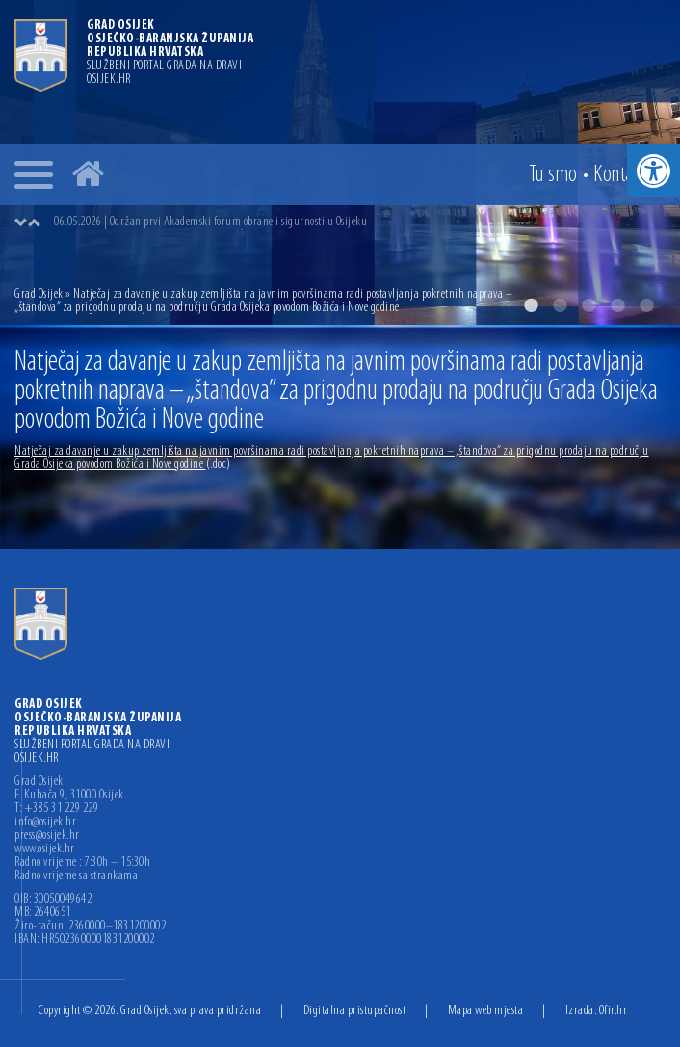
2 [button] (559, 305)
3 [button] (588, 305)
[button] (653, 170)
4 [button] (617, 305)
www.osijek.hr (44, 849)
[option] (359, 222)
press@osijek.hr (47, 836)
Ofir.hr (613, 1011)
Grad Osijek (39, 294)
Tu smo (553, 175)
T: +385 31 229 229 (56, 809)
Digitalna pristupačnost (354, 1011)
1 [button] (530, 305)
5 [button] (646, 305)
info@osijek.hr (45, 822)
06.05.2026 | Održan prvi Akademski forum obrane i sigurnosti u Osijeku (210, 222)
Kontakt (620, 175)
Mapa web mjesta (486, 1011)
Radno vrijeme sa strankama (76, 876)
